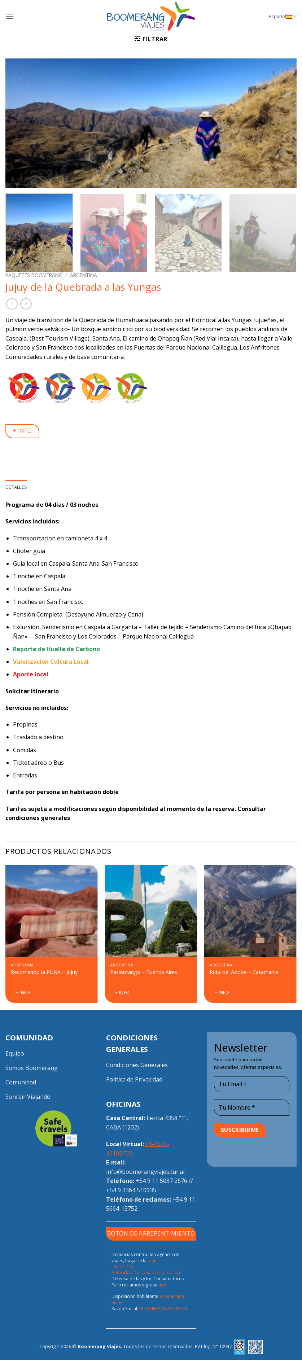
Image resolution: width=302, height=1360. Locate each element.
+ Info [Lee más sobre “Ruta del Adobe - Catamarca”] (222, 992)
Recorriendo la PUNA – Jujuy (44, 972)
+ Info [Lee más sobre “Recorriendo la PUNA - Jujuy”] (23, 992)
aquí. (151, 1261)
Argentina (83, 275)
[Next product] (11, 304)
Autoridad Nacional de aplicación (145, 1272)
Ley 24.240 (122, 1266)
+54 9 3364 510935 (131, 1190)
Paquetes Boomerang (33, 275)
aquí (162, 1285)
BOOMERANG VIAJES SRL (163, 1309)
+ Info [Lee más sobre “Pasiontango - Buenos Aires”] (122, 992)
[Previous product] (25, 304)
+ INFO (22, 431)
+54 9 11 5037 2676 (161, 1181)
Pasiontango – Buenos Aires (143, 972)
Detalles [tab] (16, 487)
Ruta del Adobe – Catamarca (244, 972)
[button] (9, 16)
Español (283, 16)
